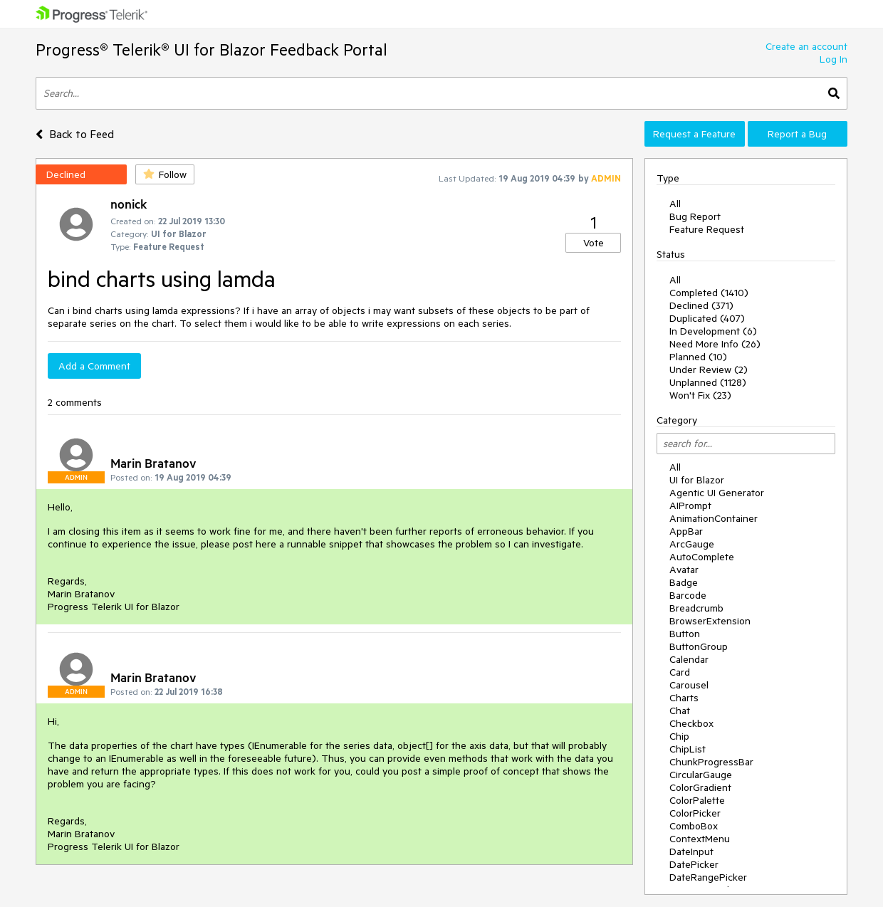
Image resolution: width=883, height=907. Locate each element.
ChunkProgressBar (711, 761)
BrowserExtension (710, 620)
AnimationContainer (713, 518)
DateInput (691, 851)
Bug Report (695, 216)
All (675, 203)
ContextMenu (699, 838)
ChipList (687, 749)
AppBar (686, 531)
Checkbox (691, 723)
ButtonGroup (698, 646)
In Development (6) (713, 331)
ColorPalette (697, 800)
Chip (679, 736)
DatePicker (694, 864)
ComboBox (693, 825)
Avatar (684, 569)
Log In (833, 59)
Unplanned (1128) (707, 382)
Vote (593, 242)
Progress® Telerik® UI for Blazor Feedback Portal (211, 49)
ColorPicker (695, 813)
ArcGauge (691, 544)
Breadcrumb (696, 608)
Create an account (806, 46)
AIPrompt (690, 505)
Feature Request (706, 229)
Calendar (689, 659)
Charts (684, 697)
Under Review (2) (708, 369)
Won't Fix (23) (700, 395)
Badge (683, 582)
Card (679, 672)
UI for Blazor (696, 479)
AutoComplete (701, 556)
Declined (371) (701, 305)
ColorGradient (700, 787)
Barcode (687, 595)
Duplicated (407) (707, 318)
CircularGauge (700, 774)
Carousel (689, 684)
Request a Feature (694, 133)
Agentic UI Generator (716, 492)
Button (684, 633)
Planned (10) (698, 356)
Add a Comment (94, 366)
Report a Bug (797, 133)
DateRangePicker (708, 877)
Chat (679, 710)
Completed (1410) (708, 292)
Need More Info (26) (715, 343)
